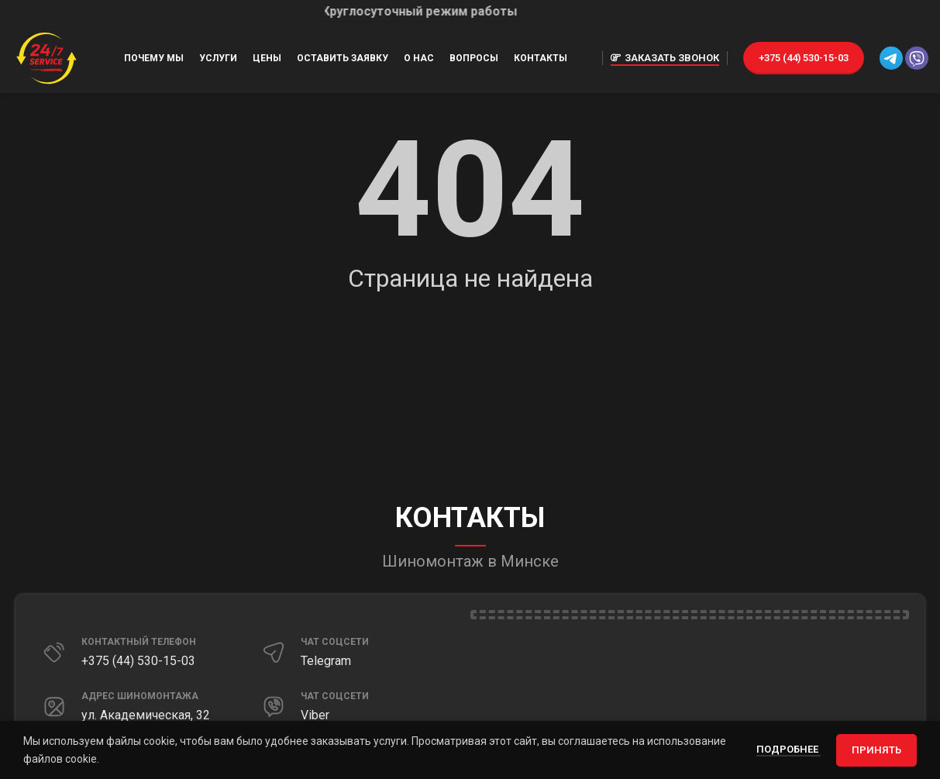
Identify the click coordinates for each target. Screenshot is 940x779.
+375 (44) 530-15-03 (804, 58)
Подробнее (788, 749)
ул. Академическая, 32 (145, 715)
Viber (315, 715)
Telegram (326, 660)
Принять (876, 750)
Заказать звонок (665, 58)
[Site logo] (46, 57)
